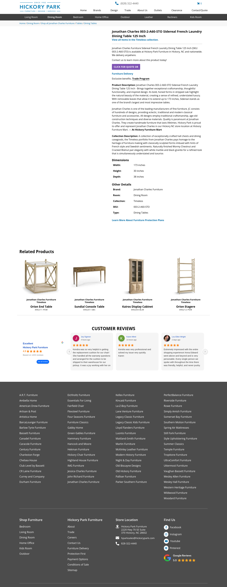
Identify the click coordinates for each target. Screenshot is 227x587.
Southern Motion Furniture (180, 422)
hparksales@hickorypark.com (139, 540)
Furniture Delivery (122, 73)
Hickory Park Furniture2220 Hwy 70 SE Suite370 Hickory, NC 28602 (135, 532)
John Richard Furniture (81, 477)
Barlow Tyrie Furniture (32, 428)
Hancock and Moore (80, 444)
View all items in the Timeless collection (135, 39)
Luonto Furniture (126, 433)
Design (114, 10)
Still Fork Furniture (175, 433)
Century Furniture (30, 450)
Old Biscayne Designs (128, 466)
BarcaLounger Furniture (33, 422)
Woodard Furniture (175, 499)
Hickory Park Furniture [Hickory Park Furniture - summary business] (35, 347)
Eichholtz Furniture (79, 395)
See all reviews (43, 361)
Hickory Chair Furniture (82, 455)
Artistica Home (28, 417)
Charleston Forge (29, 455)
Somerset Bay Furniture (178, 417)
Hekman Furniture (79, 450)
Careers (72, 539)
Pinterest (175, 549)
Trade (128, 10)
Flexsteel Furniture (79, 411)
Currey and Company (32, 477)
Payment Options (78, 561)
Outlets (158, 10)
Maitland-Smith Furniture (131, 439)
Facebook (176, 529)
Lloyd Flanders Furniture (130, 428)
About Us (142, 10)
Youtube (175, 543)
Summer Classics (174, 444)
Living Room (31, 17)
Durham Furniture (30, 483)
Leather (149, 17)
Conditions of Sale (78, 566)
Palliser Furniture (126, 477)
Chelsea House (28, 461)
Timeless (41, 302)
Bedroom (78, 17)
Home (83, 10)
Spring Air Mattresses (177, 428)
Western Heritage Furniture (180, 488)
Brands (97, 10)
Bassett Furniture (29, 433)
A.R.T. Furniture (28, 395)
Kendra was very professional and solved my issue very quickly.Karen (134, 352)
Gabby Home (76, 428)
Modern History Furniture (131, 455)
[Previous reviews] (69, 351)
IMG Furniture (76, 466)
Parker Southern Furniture (132, 483)
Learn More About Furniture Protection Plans (138, 220)
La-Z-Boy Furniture (127, 406)
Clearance (176, 10)
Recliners (172, 17)
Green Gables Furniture (82, 433)
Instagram (176, 536)
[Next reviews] (205, 351)
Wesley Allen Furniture (177, 477)
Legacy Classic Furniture (130, 417)
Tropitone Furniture (176, 455)
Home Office (101, 17)
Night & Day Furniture (129, 461)
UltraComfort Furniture (178, 461)
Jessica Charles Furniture (82, 472)
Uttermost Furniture (176, 466)
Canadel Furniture (30, 439)
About (71, 528)
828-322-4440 (129, 546)
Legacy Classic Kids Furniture (133, 422)
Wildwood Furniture (176, 494)
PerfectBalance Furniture (179, 395)
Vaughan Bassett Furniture (180, 472)
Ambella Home (28, 400)
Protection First (77, 555)
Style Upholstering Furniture (181, 439)
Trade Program (140, 78)
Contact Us (74, 544)
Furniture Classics (78, 422)
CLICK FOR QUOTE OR (126, 66)
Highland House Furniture (83, 461)
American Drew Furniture (34, 406)
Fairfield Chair (76, 406)
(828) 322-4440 (130, 3)
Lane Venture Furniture (130, 411)
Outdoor (125, 17)
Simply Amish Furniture (178, 411)
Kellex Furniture (125, 395)
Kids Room (196, 17)
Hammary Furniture (80, 439)
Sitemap (73, 572)
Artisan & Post (27, 411)
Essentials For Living (80, 400)
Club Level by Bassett (32, 466)
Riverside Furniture (175, 400)
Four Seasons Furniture (82, 417)
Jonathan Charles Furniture (41, 299)
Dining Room (54, 17)
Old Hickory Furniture (129, 472)
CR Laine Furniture (30, 472)
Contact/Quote (200, 10)
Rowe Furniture (173, 406)
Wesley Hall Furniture (177, 483)
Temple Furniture (174, 450)
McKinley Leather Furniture (132, 450)
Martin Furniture (126, 444)
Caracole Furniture (30, 444)
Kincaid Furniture (126, 400)
